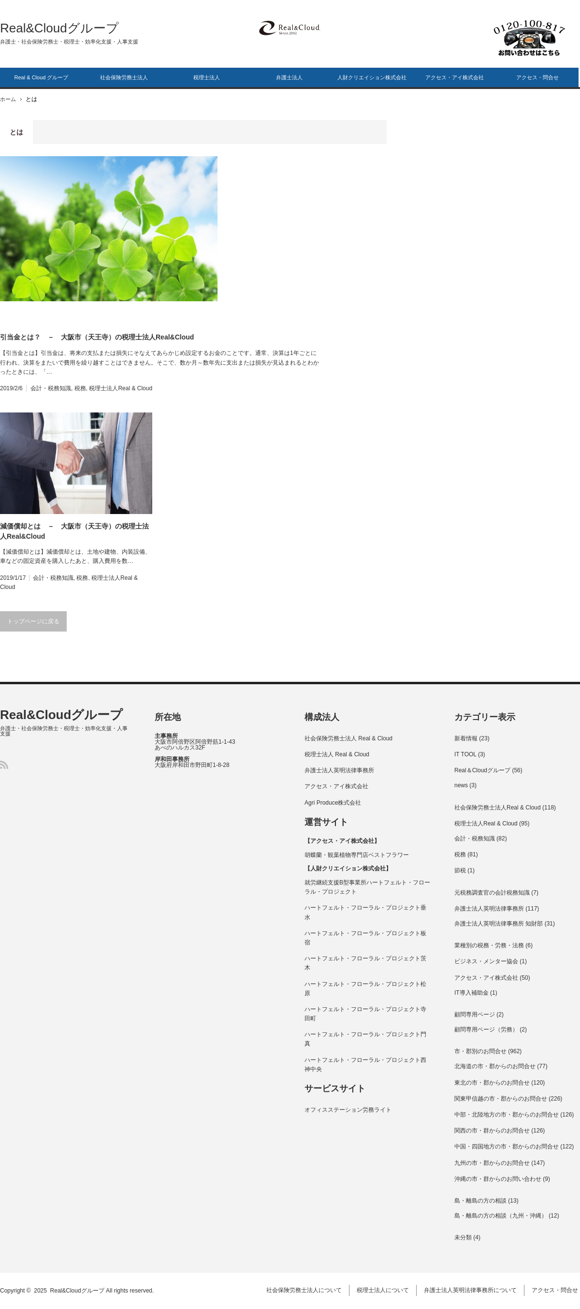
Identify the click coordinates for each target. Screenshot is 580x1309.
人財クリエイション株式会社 (371, 77)
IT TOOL (465, 754)
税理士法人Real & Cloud (120, 388)
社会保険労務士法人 (124, 77)
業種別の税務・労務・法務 (489, 945)
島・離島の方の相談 (480, 1200)
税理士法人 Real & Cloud (336, 754)
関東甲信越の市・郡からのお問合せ (500, 1098)
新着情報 (466, 738)
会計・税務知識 (50, 388)
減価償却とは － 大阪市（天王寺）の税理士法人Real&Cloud (74, 531)
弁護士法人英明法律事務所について (472, 1290)
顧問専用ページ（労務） (486, 1029)
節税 (460, 870)
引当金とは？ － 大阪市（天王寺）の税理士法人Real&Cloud (97, 337)
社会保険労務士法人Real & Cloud (497, 807)
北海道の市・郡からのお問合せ (495, 1066)
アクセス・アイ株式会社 (454, 77)
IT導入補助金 (471, 992)
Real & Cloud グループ (41, 77)
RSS (4, 765)
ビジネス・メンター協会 (486, 961)
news (461, 785)
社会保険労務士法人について (306, 1290)
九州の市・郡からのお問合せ (492, 1163)
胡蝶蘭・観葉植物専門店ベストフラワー (356, 855)
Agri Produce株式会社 (332, 802)
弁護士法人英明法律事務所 (339, 770)
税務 (80, 388)
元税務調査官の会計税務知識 (492, 892)
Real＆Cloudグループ (482, 770)
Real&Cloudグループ (59, 28)
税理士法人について (385, 1290)
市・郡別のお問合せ (480, 1051)
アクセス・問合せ (537, 77)
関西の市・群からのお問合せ (492, 1130)
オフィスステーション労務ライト (348, 1109)
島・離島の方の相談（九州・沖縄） (500, 1215)
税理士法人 (206, 77)
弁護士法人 (289, 77)
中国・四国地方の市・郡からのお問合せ (506, 1146)
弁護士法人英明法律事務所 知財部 (498, 923)
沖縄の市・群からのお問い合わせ (497, 1179)
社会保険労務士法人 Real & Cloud (348, 738)
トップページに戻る (33, 621)
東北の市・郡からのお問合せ (492, 1082)
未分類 (463, 1237)
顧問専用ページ (474, 1014)
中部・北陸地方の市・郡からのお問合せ (506, 1114)
